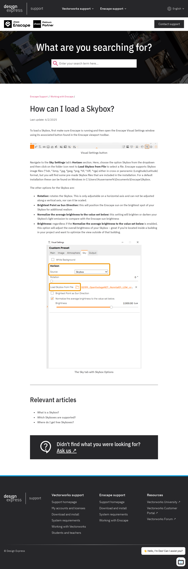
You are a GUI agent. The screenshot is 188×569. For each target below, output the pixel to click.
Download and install (65, 514)
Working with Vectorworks (69, 526)
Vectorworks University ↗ (163, 502)
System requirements (66, 520)
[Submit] (55, 63)
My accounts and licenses (68, 508)
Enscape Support (39, 96)
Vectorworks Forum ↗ (161, 519)
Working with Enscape (62, 96)
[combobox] (94, 63)
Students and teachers (66, 533)
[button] (78, 9)
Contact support (169, 24)
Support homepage (64, 502)
